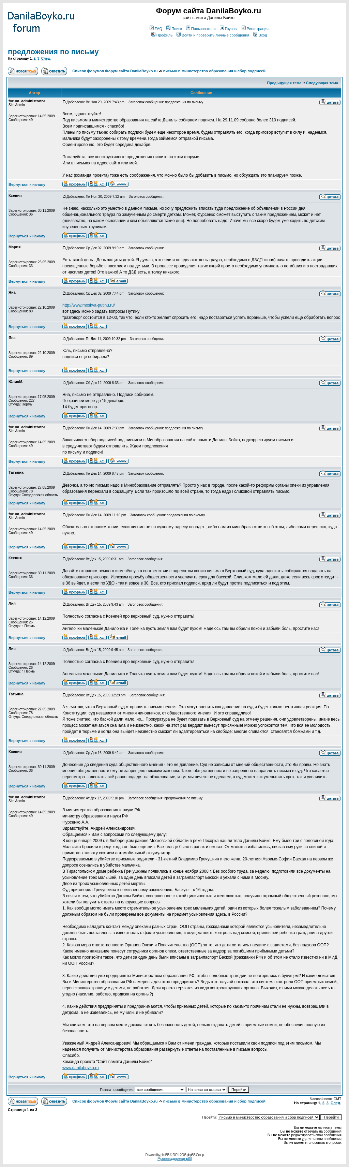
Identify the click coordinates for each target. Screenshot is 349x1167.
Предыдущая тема (284, 83)
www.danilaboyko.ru (80, 1067)
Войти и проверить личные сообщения (213, 35)
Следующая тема (322, 83)
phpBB (165, 1155)
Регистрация (255, 29)
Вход (260, 35)
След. (46, 58)
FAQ (156, 29)
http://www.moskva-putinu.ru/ (88, 305)
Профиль (162, 35)
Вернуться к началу (27, 184)
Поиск (174, 29)
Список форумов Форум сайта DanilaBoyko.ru (114, 71)
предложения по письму (53, 51)
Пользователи (201, 29)
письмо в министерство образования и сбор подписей (214, 71)
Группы (229, 29)
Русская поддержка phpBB (174, 1159)
